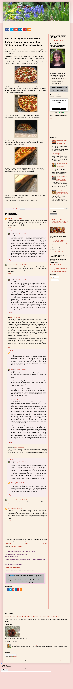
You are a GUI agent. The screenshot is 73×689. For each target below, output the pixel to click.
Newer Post (8, 543)
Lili (12, 233)
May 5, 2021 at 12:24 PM (19, 399)
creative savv (18, 7)
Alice (9, 218)
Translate (14, 656)
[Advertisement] (26, 23)
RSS (29, 29)
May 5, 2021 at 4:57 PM (19, 483)
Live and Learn (11, 264)
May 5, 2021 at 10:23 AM (20, 462)
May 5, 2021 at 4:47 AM (21, 264)
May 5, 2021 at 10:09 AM (20, 279)
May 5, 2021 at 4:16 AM (16, 218)
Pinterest (25, 29)
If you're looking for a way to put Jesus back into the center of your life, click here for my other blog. (59, 270)
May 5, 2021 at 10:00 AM (20, 233)
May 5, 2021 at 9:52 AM (19, 447)
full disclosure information (58, 252)
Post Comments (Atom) (16, 546)
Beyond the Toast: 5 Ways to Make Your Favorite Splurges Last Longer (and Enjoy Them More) (32, 616)
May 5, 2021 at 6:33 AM (16, 317)
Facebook (7, 29)
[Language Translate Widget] (10, 655)
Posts (52, 277)
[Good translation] (3, 670)
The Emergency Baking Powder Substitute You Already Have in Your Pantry (28, 645)
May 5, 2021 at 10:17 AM (20, 369)
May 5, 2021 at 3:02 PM (21, 499)
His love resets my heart (57, 40)
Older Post (44, 543)
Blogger (60, 660)
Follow (51, 118)
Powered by (59, 112)
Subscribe (59, 108)
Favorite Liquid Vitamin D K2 (57, 265)
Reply (9, 227)
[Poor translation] (6, 670)
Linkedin (20, 29)
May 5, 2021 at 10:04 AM (20, 353)
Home (26, 543)
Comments (54, 280)
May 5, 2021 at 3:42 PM (16, 508)
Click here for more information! (13, 567)
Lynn (9, 508)
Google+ (16, 29)
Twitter (12, 29)
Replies (11, 231)
